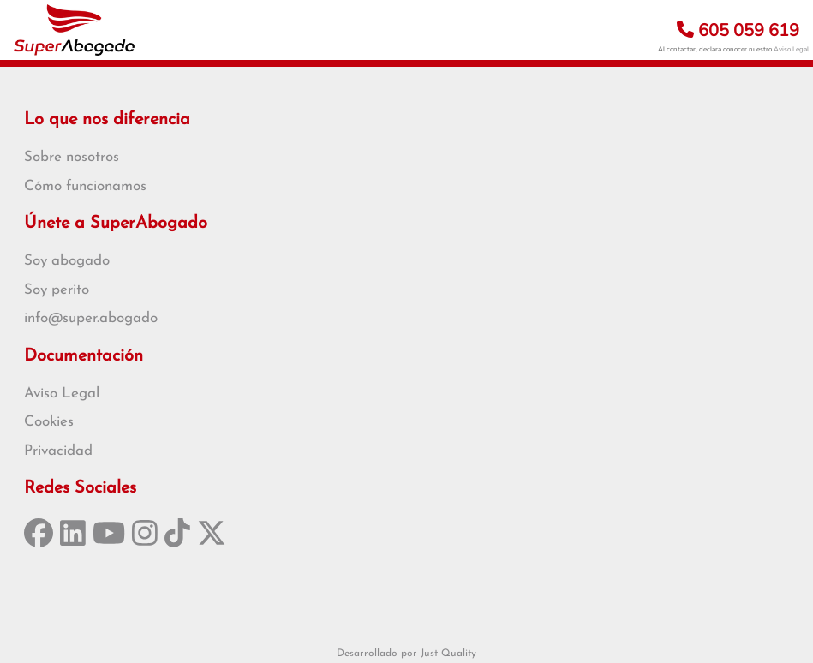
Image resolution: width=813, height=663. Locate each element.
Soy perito (56, 290)
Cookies (49, 422)
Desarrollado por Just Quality (406, 653)
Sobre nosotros (71, 157)
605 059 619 (738, 30)
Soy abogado (67, 261)
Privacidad (58, 451)
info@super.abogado (91, 318)
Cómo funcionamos (85, 186)
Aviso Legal (791, 49)
